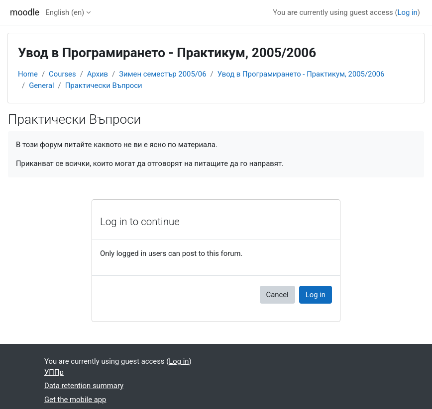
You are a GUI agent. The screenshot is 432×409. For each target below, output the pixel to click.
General (41, 85)
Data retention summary (83, 385)
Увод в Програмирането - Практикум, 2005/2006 (301, 74)
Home (28, 74)
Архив (97, 74)
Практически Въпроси (103, 85)
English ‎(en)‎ (64, 12)
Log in (408, 12)
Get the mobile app (75, 399)
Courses (62, 74)
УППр (54, 372)
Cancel (277, 294)
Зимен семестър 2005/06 (162, 74)
